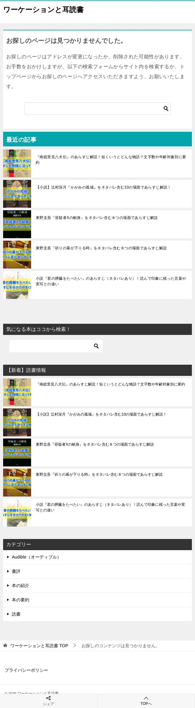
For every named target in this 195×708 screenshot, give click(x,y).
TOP (39, 645)
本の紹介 (20, 585)
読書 (16, 614)
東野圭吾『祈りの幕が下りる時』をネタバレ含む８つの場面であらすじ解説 (101, 248)
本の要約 (20, 599)
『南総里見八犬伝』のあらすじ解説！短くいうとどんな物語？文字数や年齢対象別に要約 (111, 160)
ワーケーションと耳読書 (43, 9)
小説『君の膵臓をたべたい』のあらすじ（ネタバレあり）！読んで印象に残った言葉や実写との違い (111, 281)
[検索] (98, 108)
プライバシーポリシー (26, 670)
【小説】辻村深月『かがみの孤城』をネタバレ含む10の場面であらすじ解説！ (103, 187)
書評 (16, 571)
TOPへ (146, 701)
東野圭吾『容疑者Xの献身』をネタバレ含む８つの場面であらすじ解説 (97, 218)
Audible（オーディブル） (36, 556)
